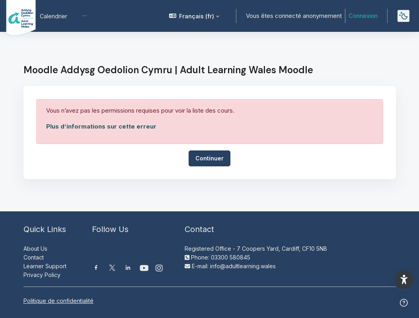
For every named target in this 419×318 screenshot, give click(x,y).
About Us (35, 248)
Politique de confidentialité (58, 300)
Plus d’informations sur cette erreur (101, 126)
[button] (194, 15)
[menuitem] (85, 16)
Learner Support (44, 266)
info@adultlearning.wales (243, 266)
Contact (33, 257)
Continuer (209, 158)
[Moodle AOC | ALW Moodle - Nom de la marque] (15, 16)
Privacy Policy (41, 274)
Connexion (363, 16)
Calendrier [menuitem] (53, 16)
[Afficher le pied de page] (403, 302)
